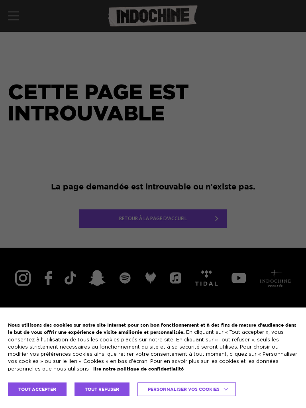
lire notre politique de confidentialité (138, 368)
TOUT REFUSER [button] (102, 389)
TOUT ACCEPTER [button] (37, 389)
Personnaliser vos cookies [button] (184, 389)
